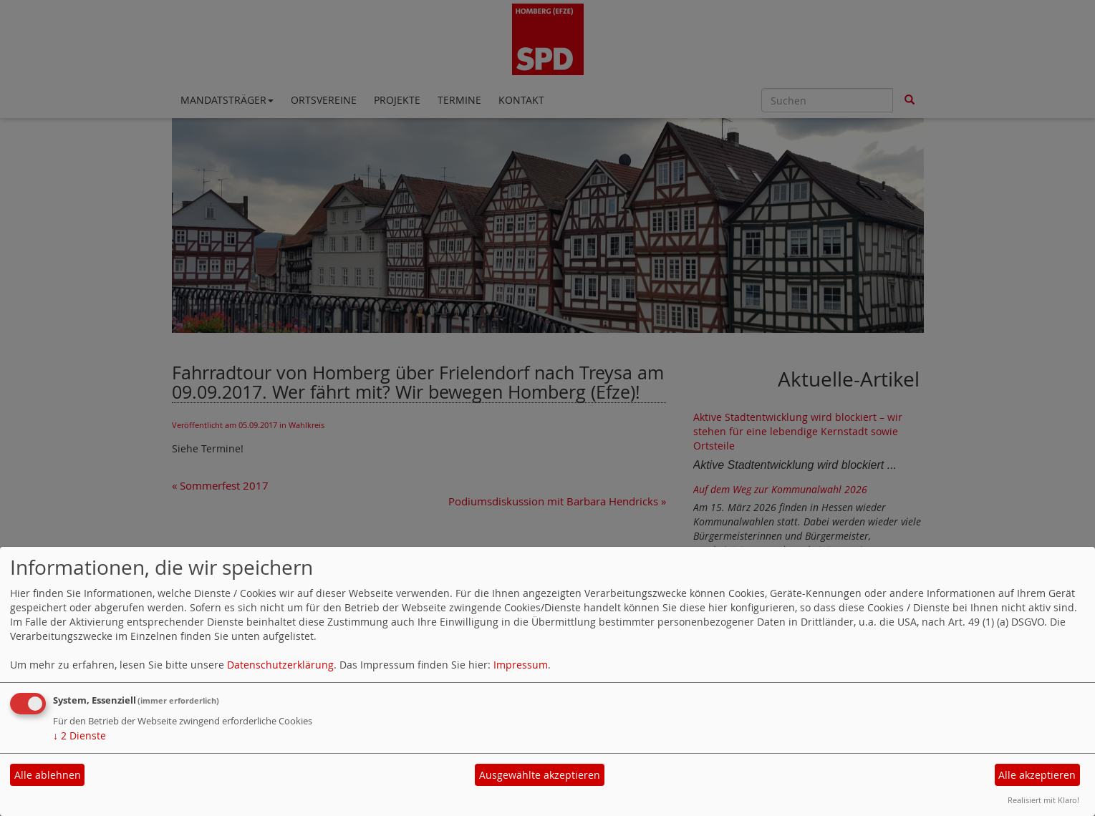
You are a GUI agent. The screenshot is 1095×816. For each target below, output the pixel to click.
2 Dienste (79, 735)
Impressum (520, 664)
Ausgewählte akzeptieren (539, 775)
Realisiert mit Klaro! (1043, 800)
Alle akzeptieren (1037, 775)
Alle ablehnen (47, 775)
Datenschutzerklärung (280, 664)
